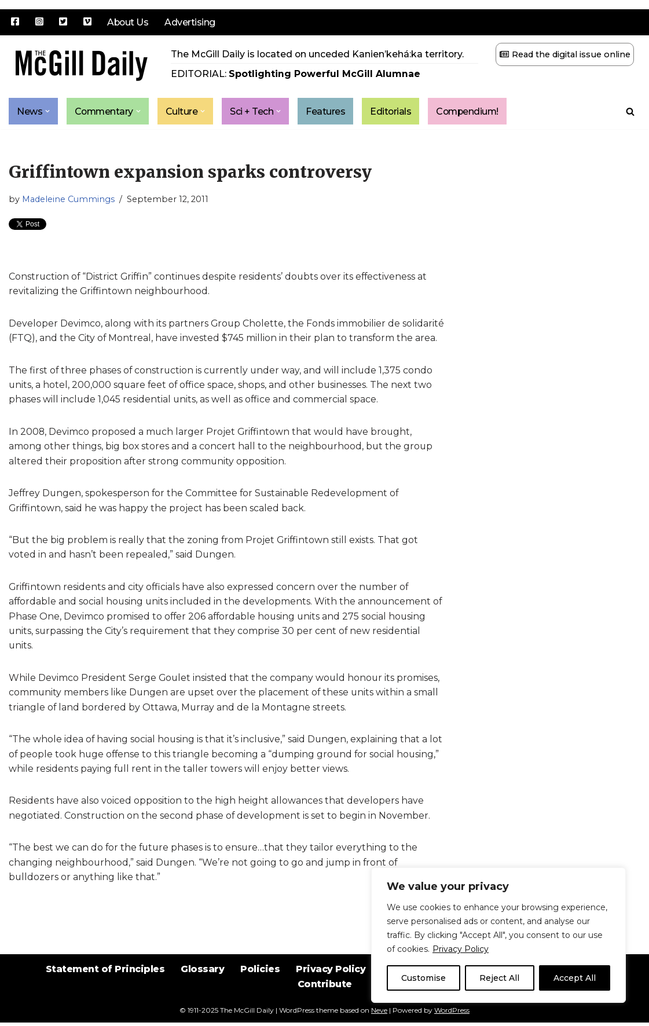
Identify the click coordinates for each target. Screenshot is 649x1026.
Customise (423, 978)
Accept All (574, 978)
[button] (47, 111)
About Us (128, 22)
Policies (260, 981)
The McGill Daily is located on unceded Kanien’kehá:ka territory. (318, 54)
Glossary (201, 981)
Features (327, 111)
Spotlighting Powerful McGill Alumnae (324, 74)
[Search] (630, 111)
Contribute (324, 996)
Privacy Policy (460, 949)
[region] (498, 935)
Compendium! (471, 111)
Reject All (499, 978)
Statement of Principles (103, 981)
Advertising (191, 22)
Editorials (393, 111)
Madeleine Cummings (68, 200)
